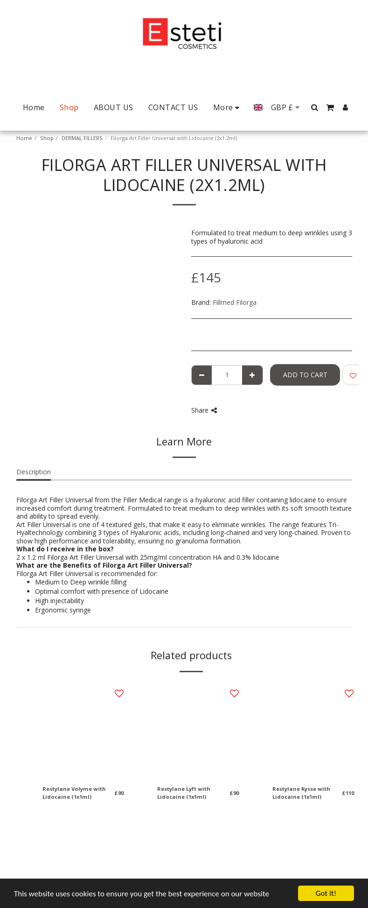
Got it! (326, 893)
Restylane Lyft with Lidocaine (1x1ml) (183, 792)
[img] (83, 730)
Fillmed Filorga (235, 302)
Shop (47, 137)
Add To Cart (305, 374)
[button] (315, 107)
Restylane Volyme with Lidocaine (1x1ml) (74, 792)
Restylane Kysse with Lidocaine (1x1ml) (301, 792)
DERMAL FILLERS (82, 137)
